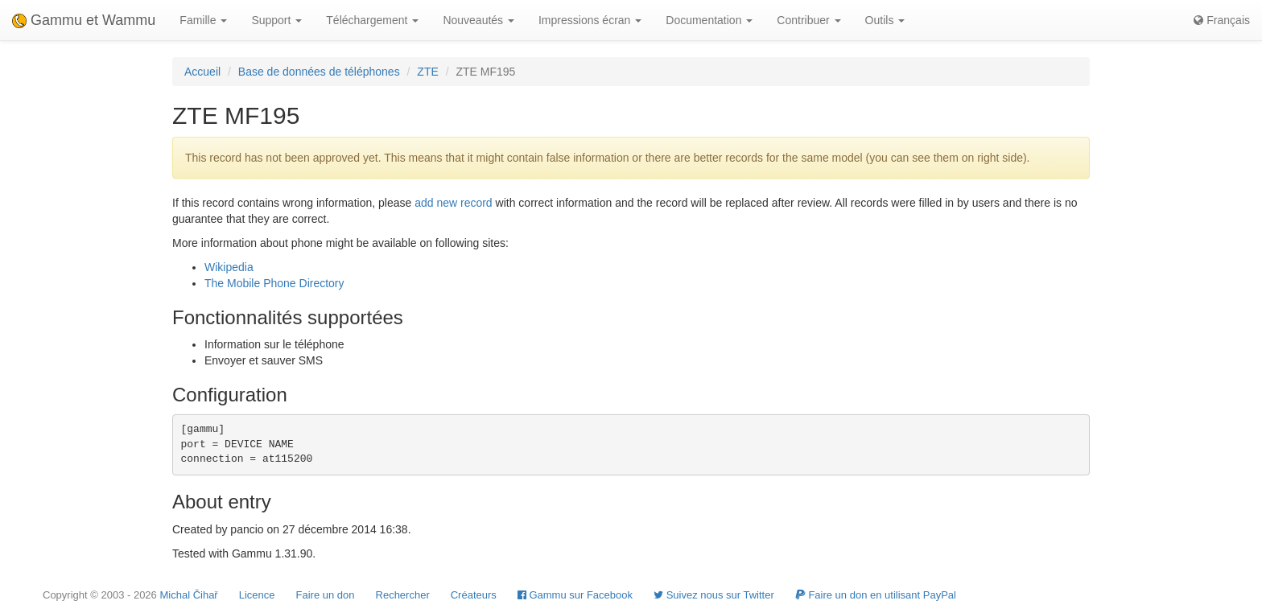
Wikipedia (229, 267)
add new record (453, 202)
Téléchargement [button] (372, 20)
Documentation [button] (709, 20)
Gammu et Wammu (83, 20)
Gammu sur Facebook (575, 595)
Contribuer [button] (808, 20)
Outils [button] (885, 20)
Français (1222, 20)
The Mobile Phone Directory (274, 283)
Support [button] (276, 20)
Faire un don (325, 595)
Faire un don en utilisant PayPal (875, 595)
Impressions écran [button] (589, 20)
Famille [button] (203, 20)
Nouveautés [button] (478, 20)
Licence (257, 595)
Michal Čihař (188, 595)
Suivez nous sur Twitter (714, 595)
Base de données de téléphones (319, 71)
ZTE (427, 71)
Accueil (202, 71)
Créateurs (474, 595)
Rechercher (403, 595)
